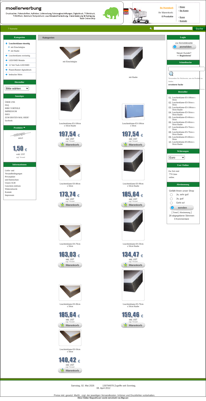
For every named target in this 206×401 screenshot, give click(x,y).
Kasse (182, 17)
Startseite (12, 29)
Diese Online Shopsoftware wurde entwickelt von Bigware (103, 398)
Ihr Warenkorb (166, 8)
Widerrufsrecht (11, 189)
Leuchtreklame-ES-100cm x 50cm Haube (70, 124)
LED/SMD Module (17, 60)
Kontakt (183, 21)
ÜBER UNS (10, 102)
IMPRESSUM (11, 111)
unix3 (20, 138)
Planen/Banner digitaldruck (20, 70)
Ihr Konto (184, 10)
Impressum (9, 195)
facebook (9, 120)
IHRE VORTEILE (12, 108)
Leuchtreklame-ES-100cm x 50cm (133, 124)
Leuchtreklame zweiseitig (20, 55)
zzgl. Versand (20, 157)
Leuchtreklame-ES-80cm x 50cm (70, 185)
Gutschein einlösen (13, 186)
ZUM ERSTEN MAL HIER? (17, 117)
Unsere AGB (10, 183)
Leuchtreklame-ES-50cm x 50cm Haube (133, 245)
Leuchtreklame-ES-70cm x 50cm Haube (133, 305)
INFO (7, 114)
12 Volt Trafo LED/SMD (19, 65)
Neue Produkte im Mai (48, 86)
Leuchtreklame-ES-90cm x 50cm (70, 305)
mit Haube (15, 51)
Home (182, 7)
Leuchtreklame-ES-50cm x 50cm (70, 350)
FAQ (7, 105)
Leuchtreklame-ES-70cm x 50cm (70, 245)
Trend (175, 212)
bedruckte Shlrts (15, 74)
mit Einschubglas (18, 47)
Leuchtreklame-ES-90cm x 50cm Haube (133, 185)
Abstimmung (185, 212)
